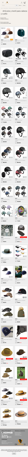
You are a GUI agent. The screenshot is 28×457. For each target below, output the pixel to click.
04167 (16, 237)
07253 (2, 338)
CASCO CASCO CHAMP (5, 100)
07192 (16, 178)
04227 (16, 338)
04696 (2, 318)
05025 (16, 60)
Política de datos (17, 434)
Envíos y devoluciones (18, 433)
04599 (2, 60)
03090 (2, 359)
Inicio (2, 8)
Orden (24, 5)
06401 (16, 39)
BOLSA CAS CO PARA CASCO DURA (7, 61)
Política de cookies (18, 451)
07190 (16, 138)
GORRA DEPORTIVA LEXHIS (5, 300)
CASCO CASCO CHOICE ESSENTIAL (21, 100)
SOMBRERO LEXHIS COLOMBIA (6, 380)
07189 (2, 119)
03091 (16, 359)
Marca (20, 5)
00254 (16, 119)
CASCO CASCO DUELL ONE (5, 139)
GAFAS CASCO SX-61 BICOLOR (20, 259)
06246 (2, 379)
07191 (2, 159)
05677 (2, 400)
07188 (16, 99)
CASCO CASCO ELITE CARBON (20, 160)
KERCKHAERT (2, 341)
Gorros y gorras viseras (5, 22)
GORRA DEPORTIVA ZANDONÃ (20, 300)
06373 (16, 318)
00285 (16, 379)
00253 (2, 99)
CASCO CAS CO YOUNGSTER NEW (6, 81)
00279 (2, 258)
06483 (2, 278)
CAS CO (2, 62)
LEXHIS (2, 301)
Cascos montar (3, 17)
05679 (16, 400)
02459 (2, 198)
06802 (2, 138)
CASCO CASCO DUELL (18, 120)
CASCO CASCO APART (18, 81)
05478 (2, 237)
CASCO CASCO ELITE (4, 160)
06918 (2, 39)
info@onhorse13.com (5, 443)
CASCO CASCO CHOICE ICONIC (6, 120)
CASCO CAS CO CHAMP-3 (19, 61)
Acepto (14, 453)
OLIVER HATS (2, 403)
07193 (16, 159)
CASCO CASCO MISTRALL (5, 199)
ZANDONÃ (16, 301)
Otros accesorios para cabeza (6, 23)
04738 (16, 258)
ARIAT (2, 281)
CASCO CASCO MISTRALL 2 (19, 199)
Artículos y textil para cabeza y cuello (15, 8)
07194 (2, 178)
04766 (2, 299)
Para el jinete (5, 8)
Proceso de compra (18, 432)
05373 (16, 299)
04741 (16, 198)
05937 (16, 278)
